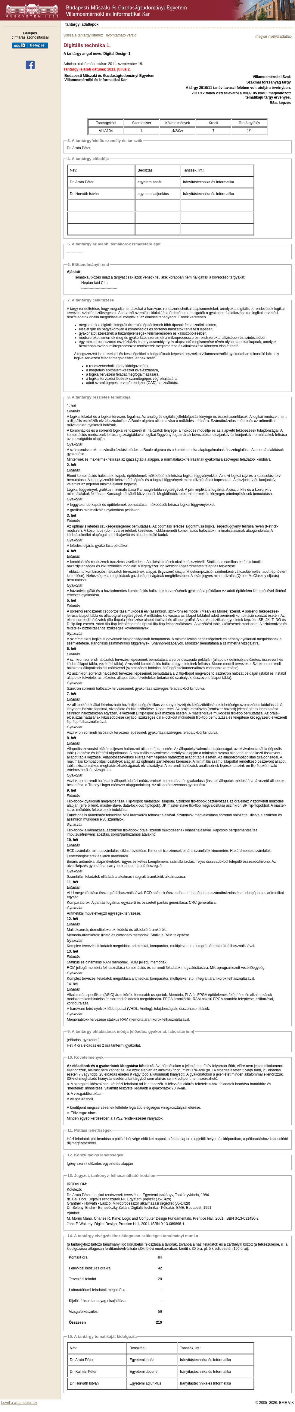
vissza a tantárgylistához (83, 35)
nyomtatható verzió (121, 35)
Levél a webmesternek (19, 1403)
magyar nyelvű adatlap (273, 36)
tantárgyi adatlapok (81, 24)
